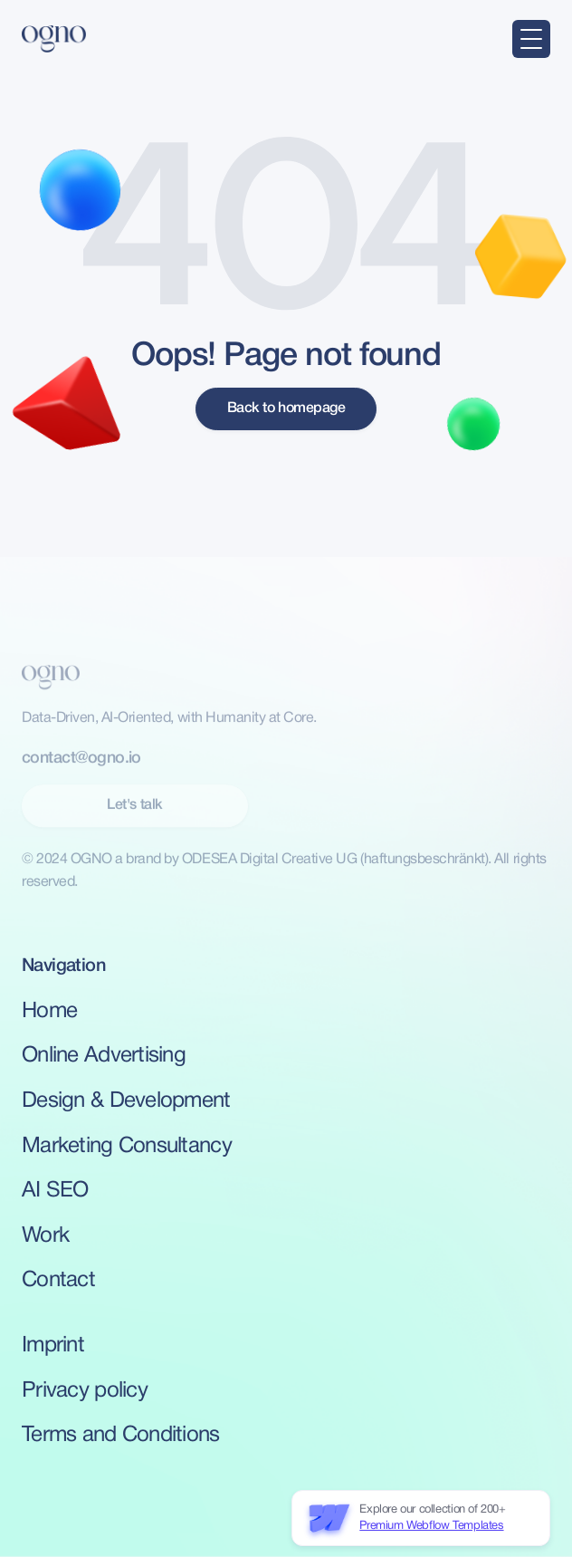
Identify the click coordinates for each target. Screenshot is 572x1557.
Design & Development (126, 1101)
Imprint (53, 1346)
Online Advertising (104, 1056)
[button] (531, 39)
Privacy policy (85, 1391)
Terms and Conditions (121, 1436)
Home (49, 1012)
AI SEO (55, 1191)
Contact (58, 1281)
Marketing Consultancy (127, 1147)
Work (45, 1236)
